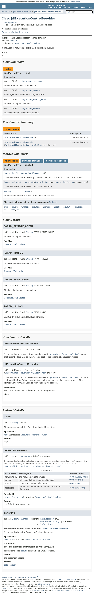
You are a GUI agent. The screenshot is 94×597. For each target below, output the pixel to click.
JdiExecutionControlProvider (48, 12)
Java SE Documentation (65, 580)
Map (5, 173)
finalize (25, 207)
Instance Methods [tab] (32, 161)
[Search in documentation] (79, 11)
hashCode (47, 207)
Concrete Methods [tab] (56, 161)
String (21, 81)
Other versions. (44, 584)
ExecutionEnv (41, 182)
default (24, 551)
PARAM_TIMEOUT (33, 108)
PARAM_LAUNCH (33, 90)
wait (6, 210)
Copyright (6, 588)
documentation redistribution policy (67, 591)
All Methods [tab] (11, 161)
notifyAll (67, 207)
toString (79, 207)
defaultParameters (34, 173)
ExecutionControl (13, 182)
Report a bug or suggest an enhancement (19, 577)
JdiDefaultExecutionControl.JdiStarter (25, 145)
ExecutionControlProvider (15, 32)
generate (29, 182)
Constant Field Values (14, 244)
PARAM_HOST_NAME (34, 81)
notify (57, 207)
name (27, 191)
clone (7, 207)
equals (15, 207)
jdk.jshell (6, 12)
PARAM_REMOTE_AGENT (36, 99)
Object (13, 40)
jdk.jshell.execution (22, 12)
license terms (75, 2)
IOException (46, 524)
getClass (36, 207)
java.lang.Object (10, 23)
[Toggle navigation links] (3, 6)
